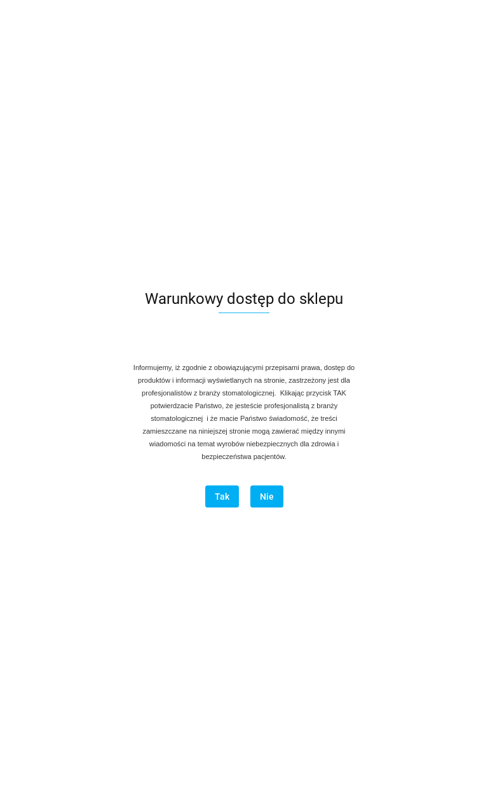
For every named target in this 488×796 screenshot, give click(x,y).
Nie (267, 497)
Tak (222, 497)
